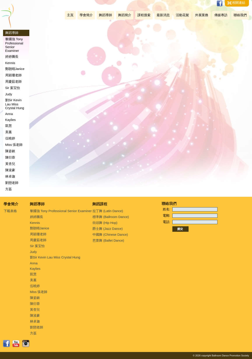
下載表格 (10, 211)
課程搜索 (143, 15)
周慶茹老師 (13, 81)
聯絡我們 (240, 15)
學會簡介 (86, 15)
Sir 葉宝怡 (12, 88)
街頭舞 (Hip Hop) (105, 223)
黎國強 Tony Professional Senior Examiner (14, 44)
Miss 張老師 (14, 144)
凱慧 (8, 125)
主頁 (70, 15)
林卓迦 (10, 176)
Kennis (10, 63)
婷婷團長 (11, 56)
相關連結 (238, 2)
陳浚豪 (10, 170)
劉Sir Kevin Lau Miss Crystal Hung (14, 104)
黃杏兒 (10, 164)
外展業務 (201, 15)
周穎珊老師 (13, 75)
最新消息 (163, 15)
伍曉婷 (10, 138)
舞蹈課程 (99, 204)
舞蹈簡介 (124, 15)
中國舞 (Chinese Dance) (110, 234)
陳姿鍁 (10, 151)
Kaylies (10, 120)
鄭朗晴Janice (14, 69)
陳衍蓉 (10, 157)
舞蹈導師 (105, 15)
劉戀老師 (11, 183)
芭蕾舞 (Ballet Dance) (108, 240)
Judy (8, 94)
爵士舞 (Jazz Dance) (108, 228)
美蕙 (8, 132)
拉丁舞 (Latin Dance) (108, 211)
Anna (9, 114)
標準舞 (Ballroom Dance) (111, 217)
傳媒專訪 (221, 15)
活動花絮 (182, 15)
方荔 (8, 189)
